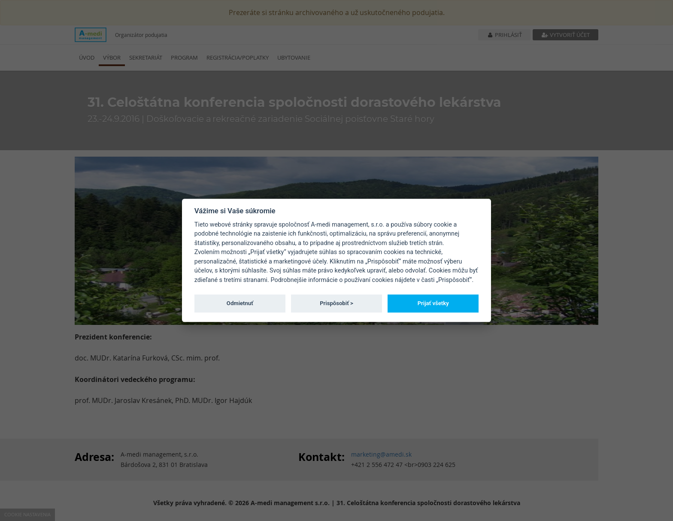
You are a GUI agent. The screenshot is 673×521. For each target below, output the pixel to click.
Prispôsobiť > (336, 303)
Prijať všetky (433, 303)
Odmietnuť (240, 303)
